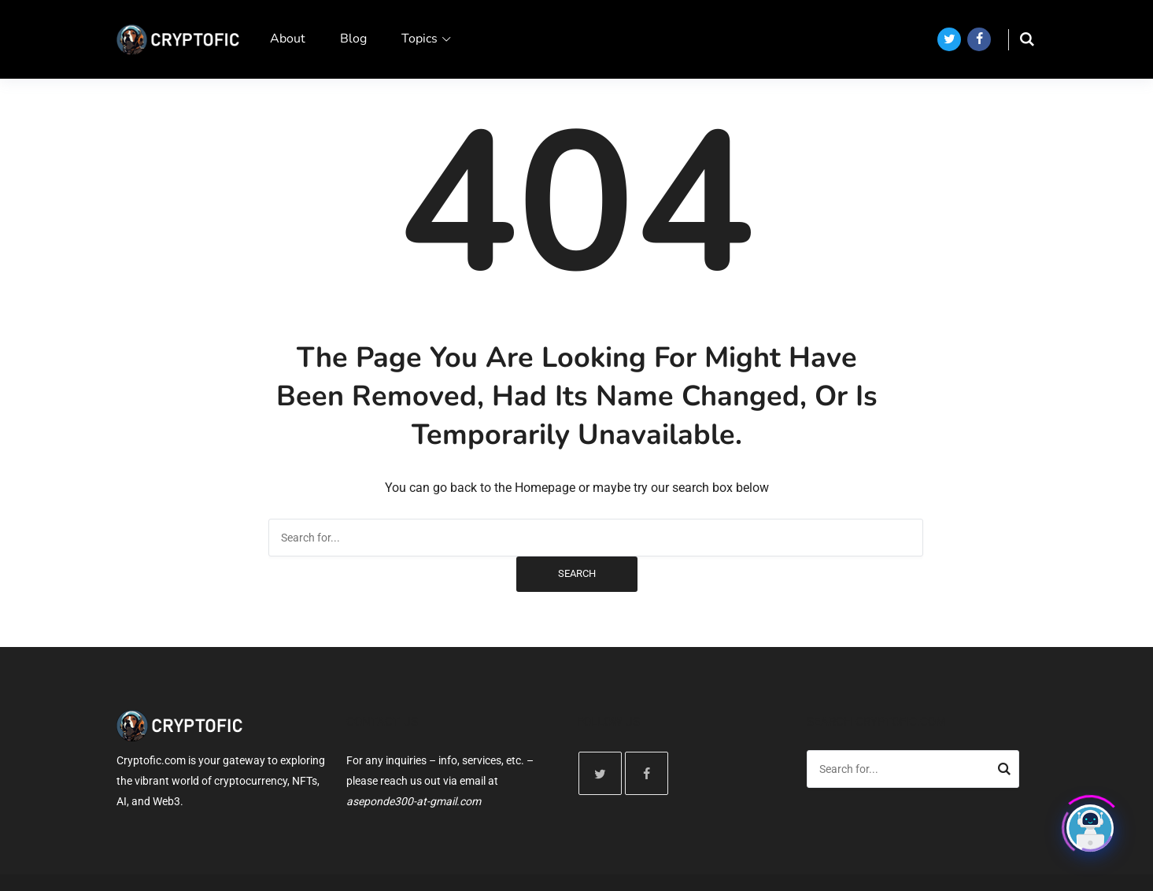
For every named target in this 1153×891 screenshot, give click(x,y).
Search (577, 573)
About (287, 38)
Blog (353, 38)
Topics (419, 38)
